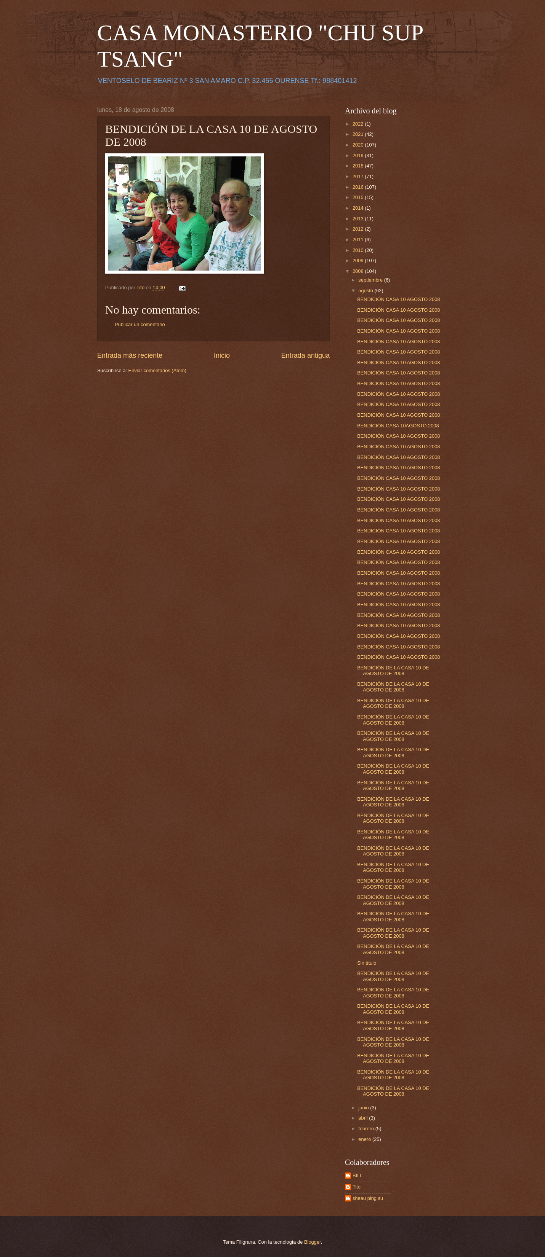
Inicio (222, 355)
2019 (359, 155)
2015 (359, 197)
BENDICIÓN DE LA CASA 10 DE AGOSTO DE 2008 (393, 670)
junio (364, 1107)
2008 (359, 271)
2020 (359, 145)
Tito (357, 1187)
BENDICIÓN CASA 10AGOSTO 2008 (398, 426)
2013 (359, 218)
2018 (359, 166)
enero (365, 1139)
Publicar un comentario (140, 324)
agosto (366, 290)
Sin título (366, 963)
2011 (359, 239)
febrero (366, 1128)
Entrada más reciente (129, 355)
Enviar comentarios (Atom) (157, 370)
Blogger (312, 1242)
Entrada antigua (305, 355)
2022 (359, 124)
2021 (359, 134)
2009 (359, 260)
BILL (358, 1175)
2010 (359, 250)
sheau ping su (368, 1198)
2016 (359, 187)
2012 (359, 229)
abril (363, 1118)
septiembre (371, 280)
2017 (359, 176)
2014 (359, 208)
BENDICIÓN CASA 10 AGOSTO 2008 (398, 299)
